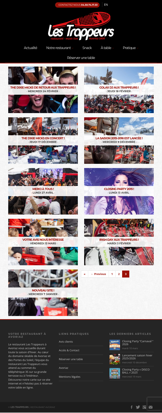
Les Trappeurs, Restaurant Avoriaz (81, 26)
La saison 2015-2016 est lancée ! (119, 138)
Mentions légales (69, 377)
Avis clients (66, 341)
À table (107, 48)
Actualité (30, 48)
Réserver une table (81, 58)
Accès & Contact (69, 350)
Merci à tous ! (43, 189)
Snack (87, 48)
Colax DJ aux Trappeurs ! (119, 87)
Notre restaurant (59, 48)
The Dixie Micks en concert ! (43, 138)
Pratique (130, 48)
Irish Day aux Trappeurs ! (119, 240)
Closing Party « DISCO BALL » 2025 (136, 371)
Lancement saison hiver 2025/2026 (137, 356)
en (106, 5)
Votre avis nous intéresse (43, 240)
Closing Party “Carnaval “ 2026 (137, 342)
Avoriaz (63, 368)
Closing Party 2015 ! (119, 189)
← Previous (98, 274)
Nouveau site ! (43, 290)
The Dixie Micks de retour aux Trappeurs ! (43, 87)
